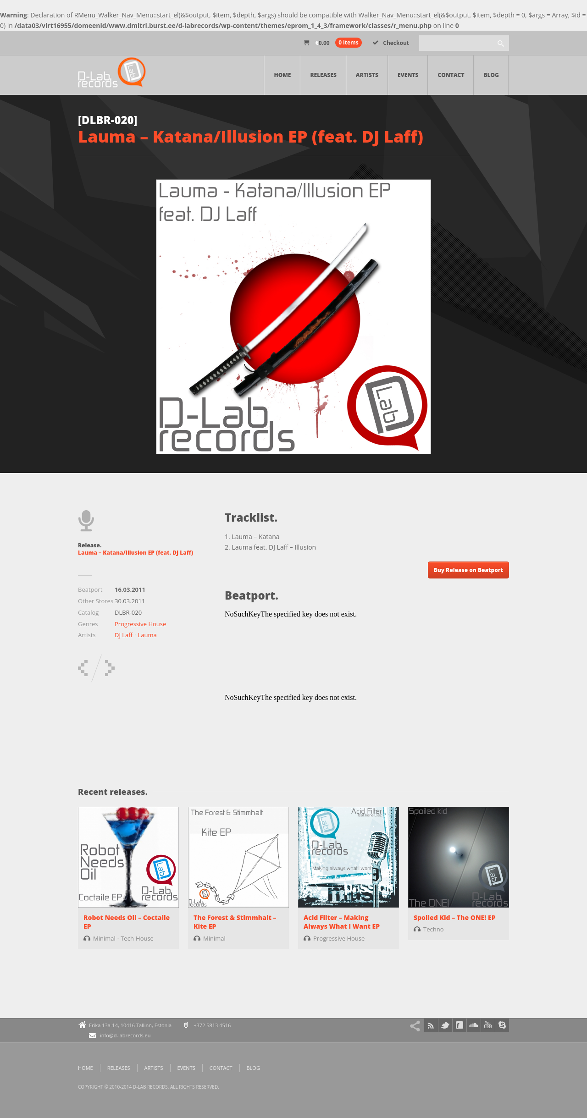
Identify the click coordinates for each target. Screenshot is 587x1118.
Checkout (391, 43)
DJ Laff (124, 635)
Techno (433, 929)
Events (408, 75)
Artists (367, 75)
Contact (450, 75)
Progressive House (140, 624)
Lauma (147, 635)
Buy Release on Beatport (468, 570)
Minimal (104, 938)
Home (282, 75)
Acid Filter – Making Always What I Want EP (342, 922)
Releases (323, 75)
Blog (491, 75)
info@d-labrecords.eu (125, 1035)
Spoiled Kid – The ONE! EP (455, 917)
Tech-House (137, 938)
